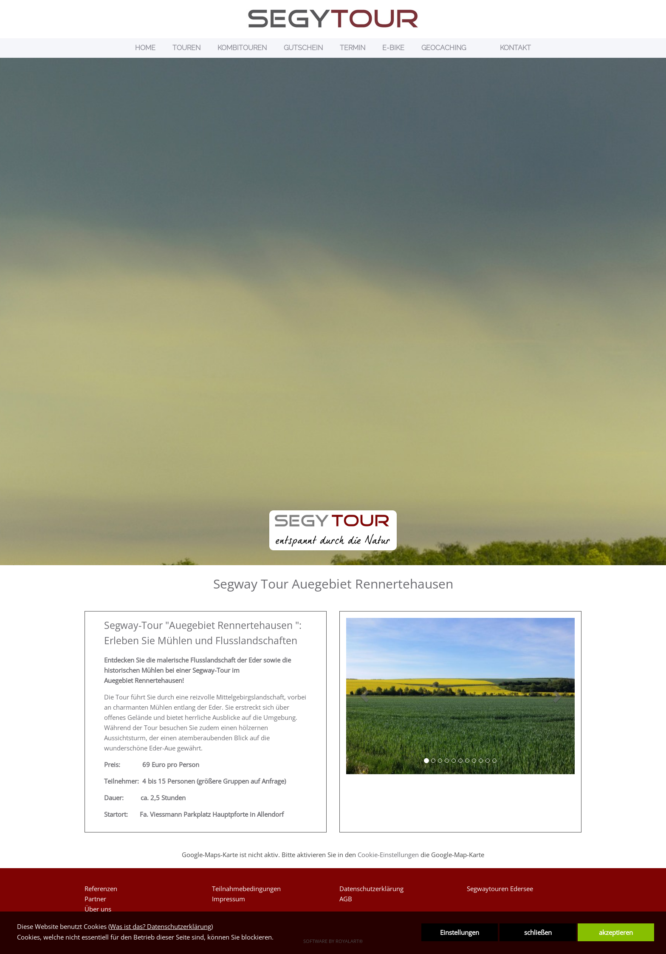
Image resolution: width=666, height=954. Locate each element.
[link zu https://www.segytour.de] (333, 18)
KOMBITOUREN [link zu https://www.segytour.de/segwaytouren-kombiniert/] (242, 48)
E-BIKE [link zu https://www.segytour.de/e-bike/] (393, 48)
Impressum (228, 899)
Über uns (98, 909)
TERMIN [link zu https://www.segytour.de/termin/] (352, 48)
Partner (95, 899)
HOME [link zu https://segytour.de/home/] (145, 48)
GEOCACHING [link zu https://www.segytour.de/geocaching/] (443, 48)
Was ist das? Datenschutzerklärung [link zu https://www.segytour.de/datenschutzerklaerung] (160, 926)
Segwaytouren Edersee (500, 888)
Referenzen (101, 888)
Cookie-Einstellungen (388, 854)
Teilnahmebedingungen (246, 888)
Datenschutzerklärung (371, 888)
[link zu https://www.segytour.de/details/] (482, 48)
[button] (364, 696)
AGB (345, 899)
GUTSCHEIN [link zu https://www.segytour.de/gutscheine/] (303, 48)
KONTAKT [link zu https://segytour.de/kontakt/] (515, 48)
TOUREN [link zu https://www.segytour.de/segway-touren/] (186, 48)
